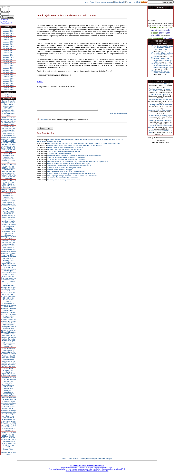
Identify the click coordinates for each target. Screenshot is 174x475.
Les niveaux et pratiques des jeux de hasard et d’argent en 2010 (8, 288)
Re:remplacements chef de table (160, 99)
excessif (154, 33)
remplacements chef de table (158, 110)
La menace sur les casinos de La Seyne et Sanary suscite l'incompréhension (74, 160)
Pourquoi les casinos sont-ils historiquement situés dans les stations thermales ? (163, 66)
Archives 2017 (8, 48)
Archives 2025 (8, 31)
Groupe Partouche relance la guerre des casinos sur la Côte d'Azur (71, 178)
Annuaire (129, 2)
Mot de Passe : (5, 11)
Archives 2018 (8, 46)
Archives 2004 (8, 77)
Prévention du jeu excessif (160, 28)
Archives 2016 (8, 50)
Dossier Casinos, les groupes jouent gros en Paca (65, 152)
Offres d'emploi (119, 2)
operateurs (156, 30)
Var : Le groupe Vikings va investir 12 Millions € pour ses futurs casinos (72, 180)
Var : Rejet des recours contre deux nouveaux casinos (66, 176)
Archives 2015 (8, 53)
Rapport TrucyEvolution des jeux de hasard (8, 451)
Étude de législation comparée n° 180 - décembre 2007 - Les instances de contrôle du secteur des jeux (8, 410)
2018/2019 (8, 94)
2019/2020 (8, 96)
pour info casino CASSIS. (159, 84)
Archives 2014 (8, 55)
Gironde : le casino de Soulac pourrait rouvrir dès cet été (163, 60)
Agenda (110, 2)
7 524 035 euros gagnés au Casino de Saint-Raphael (66, 164)
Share (40, 81)
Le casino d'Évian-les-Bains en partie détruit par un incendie (163, 54)
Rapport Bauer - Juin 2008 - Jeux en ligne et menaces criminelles (8, 380)
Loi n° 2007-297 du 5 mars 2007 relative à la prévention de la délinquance (8, 427)
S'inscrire (43, 124)
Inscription (4, 19)
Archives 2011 (8, 61)
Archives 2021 (8, 40)
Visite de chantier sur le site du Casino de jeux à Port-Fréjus (68, 168)
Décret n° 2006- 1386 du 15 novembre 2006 (8, 445)
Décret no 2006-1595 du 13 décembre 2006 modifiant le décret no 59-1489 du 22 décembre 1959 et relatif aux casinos (8, 437)
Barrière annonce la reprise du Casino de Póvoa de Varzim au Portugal (163, 47)
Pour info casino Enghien (158, 94)
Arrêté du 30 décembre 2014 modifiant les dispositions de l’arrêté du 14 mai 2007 (8, 158)
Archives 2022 (8, 37)
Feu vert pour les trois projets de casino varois (63, 184)
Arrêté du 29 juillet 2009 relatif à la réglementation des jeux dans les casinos (8, 351)
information (165, 36)
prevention (168, 38)
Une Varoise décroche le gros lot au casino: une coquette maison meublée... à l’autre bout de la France (83, 148)
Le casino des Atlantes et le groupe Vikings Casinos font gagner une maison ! (74, 150)
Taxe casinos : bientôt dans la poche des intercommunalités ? (69, 170)
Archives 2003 (8, 79)
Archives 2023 (8, 35)
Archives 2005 (8, 74)
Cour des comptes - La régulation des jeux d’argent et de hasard (8, 112)
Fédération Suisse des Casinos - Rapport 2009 (8, 344)
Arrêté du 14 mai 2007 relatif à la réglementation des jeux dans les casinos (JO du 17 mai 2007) (8, 419)
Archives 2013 (8, 57)
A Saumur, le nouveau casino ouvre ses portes (162, 72)
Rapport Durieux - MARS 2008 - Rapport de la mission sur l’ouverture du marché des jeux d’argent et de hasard (8, 390)
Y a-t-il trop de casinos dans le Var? (59, 158)
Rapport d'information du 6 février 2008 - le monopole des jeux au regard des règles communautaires (8, 401)
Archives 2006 (8, 72)
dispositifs (155, 35)
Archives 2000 (8, 85)
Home (86, 2)
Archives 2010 (8, 64)
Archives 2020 (8, 42)
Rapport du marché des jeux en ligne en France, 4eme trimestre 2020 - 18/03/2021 (8, 104)
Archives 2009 (8, 66)
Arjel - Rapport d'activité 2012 (8, 209)
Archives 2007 (8, 70)
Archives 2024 (8, 33)
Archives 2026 (8, 29)
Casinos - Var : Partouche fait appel (59, 174)
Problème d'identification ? (6, 22)
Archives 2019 (8, 44)
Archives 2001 (8, 83)
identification (164, 33)
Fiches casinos (101, 2)
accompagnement (155, 38)
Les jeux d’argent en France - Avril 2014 (8, 190)
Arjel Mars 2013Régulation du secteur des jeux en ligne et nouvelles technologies (8, 215)
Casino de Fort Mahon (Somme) (160, 120)
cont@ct (137, 2)
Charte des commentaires (118, 118)
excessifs (166, 30)
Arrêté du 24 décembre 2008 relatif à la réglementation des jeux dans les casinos (8, 372)
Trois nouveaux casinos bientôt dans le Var (62, 182)
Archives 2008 (8, 68)
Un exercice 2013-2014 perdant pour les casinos (64, 154)
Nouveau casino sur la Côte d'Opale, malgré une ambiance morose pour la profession (77, 166)
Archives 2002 (8, 81)
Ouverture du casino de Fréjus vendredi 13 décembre (66, 162)
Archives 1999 (8, 87)
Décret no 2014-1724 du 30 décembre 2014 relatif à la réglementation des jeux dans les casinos (8, 184)
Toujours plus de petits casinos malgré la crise (63, 156)
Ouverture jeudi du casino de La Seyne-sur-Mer (64, 172)
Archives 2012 (8, 59)
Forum (92, 2)
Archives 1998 (8, 90)
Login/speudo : (5, 7)
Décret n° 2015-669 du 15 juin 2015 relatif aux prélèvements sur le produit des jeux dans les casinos (8, 121)
